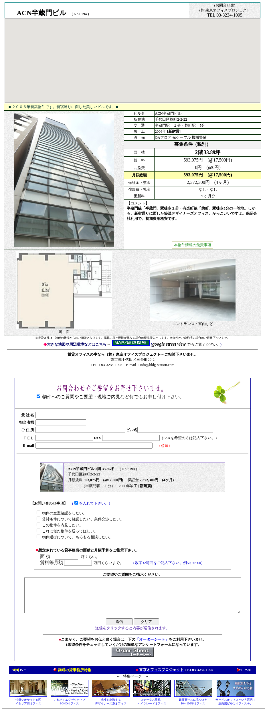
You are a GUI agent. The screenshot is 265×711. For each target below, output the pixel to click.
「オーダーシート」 (152, 639)
